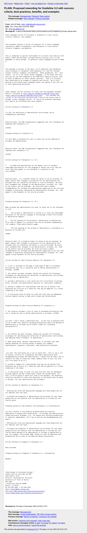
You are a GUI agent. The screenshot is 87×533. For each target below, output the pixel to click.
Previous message (42, 18)
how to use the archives (21, 525)
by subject (53, 523)
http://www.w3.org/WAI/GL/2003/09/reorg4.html (41, 94)
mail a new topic (44, 521)
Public (27, 3)
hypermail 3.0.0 (32, 529)
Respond (35, 16)
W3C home (8, 3)
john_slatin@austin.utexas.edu (33, 24)
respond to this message (28, 521)
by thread (44, 523)
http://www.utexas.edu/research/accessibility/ (27, 491)
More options (45, 16)
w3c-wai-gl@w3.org (38, 3)
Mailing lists (18, 3)
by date (37, 523)
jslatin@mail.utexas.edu (19, 489)
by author (61, 523)
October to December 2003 (58, 3)
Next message (29, 18)
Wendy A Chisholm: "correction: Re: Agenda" (40, 517)
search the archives (39, 525)
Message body (25, 16)
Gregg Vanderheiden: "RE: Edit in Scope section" (38, 514)
